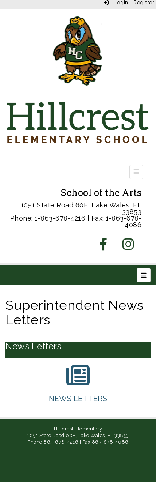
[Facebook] (103, 246)
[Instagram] (128, 246)
